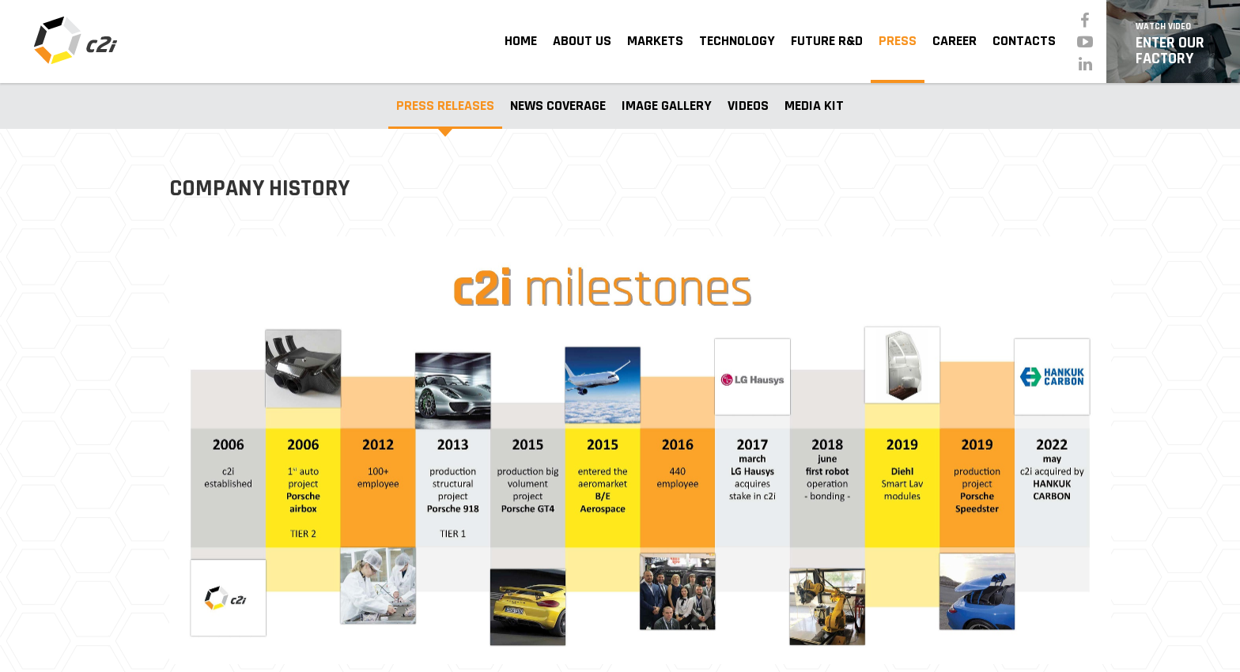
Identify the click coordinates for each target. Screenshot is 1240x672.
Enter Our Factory (1173, 42)
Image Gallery (667, 105)
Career (954, 41)
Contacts (1024, 41)
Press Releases (445, 105)
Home (521, 41)
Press (898, 41)
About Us (582, 41)
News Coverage (558, 105)
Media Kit (814, 105)
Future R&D (827, 41)
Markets (655, 41)
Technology (737, 41)
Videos (748, 105)
